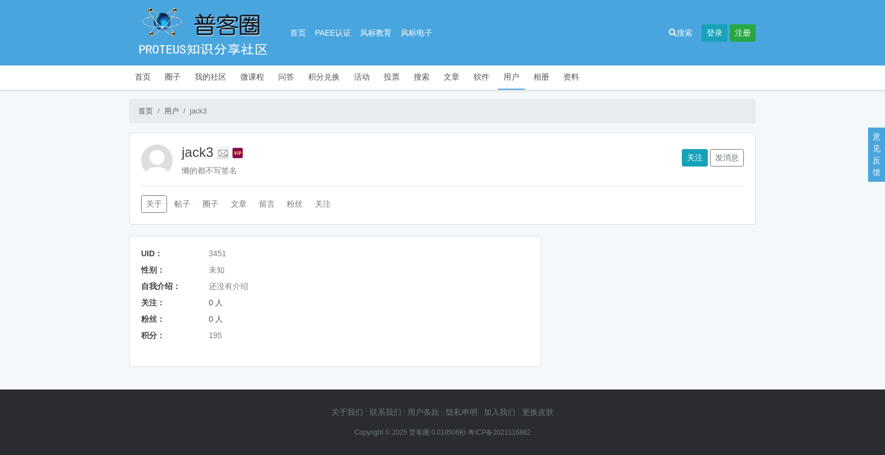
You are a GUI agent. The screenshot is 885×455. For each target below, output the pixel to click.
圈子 (173, 76)
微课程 (252, 76)
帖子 (182, 203)
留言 (267, 203)
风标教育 (376, 32)
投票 (392, 76)
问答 (286, 76)
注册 (743, 32)
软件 (481, 76)
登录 (714, 32)
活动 (362, 76)
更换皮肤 (538, 412)
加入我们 (499, 412)
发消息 (727, 157)
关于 (154, 203)
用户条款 (423, 412)
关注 (695, 157)
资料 (571, 76)
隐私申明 (461, 412)
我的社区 (210, 76)
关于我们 (347, 412)
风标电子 (416, 32)
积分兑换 (324, 76)
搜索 (681, 32)
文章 (451, 76)
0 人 (216, 302)
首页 (298, 32)
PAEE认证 (333, 32)
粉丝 (295, 203)
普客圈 (419, 432)
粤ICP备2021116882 (499, 432)
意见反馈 (876, 154)
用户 (511, 76)
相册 (541, 76)
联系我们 (385, 412)
